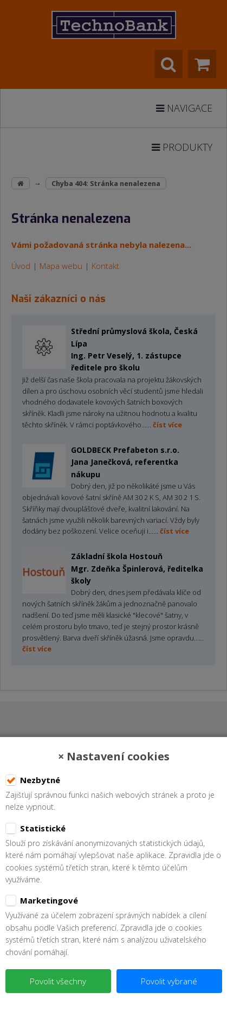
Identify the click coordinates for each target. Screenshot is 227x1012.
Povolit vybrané (169, 981)
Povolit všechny (58, 981)
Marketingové (41, 901)
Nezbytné (32, 780)
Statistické (35, 829)
